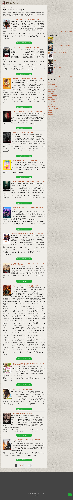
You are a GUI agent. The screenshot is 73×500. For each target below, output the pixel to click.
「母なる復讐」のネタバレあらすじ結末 (22, 413)
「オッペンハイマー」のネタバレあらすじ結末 (24, 286)
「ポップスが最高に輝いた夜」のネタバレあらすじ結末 (27, 233)
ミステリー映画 (51, 101)
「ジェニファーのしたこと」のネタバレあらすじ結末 (26, 111)
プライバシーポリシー (42, 493)
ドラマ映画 (50, 93)
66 (29, 465)
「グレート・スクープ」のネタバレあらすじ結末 (25, 47)
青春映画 (50, 97)
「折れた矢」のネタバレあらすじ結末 (22, 132)
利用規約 (34, 493)
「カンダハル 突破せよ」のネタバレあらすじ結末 (25, 440)
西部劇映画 (50, 114)
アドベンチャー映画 (52, 86)
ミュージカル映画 (52, 106)
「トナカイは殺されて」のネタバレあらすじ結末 (25, 19)
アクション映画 (51, 84)
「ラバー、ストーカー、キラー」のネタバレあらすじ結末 (28, 181)
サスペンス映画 (51, 99)
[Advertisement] (60, 15)
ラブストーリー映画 (52, 95)
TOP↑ (70, 494)
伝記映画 (50, 110)
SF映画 (49, 82)
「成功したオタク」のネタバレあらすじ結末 (24, 160)
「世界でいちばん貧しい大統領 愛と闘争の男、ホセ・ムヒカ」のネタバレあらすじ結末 (27, 364)
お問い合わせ (29, 493)
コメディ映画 (51, 91)
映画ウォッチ (10, 2)
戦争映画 (50, 112)
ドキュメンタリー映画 (53, 108)
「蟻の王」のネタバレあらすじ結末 (21, 389)
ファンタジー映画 (52, 89)
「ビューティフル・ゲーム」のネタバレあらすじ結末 (27, 78)
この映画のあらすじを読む (24, 42)
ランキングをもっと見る (66, 76)
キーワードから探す (67, 31)
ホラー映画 (50, 104)
